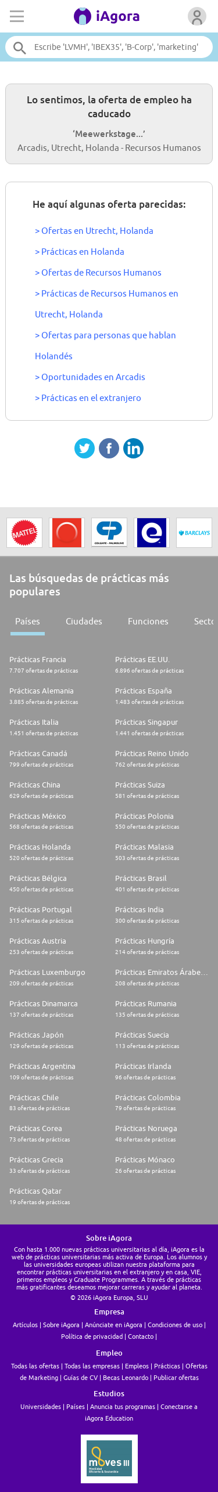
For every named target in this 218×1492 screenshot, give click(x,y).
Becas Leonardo (125, 1377)
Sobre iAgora (61, 1324)
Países (27, 621)
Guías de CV (80, 1377)
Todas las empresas (92, 1366)
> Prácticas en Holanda (79, 252)
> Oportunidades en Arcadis (90, 377)
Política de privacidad (92, 1336)
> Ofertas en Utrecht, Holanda (94, 231)
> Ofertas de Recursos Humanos (98, 272)
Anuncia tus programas (122, 1406)
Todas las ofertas (35, 1366)
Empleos (137, 1366)
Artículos (25, 1324)
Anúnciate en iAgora (113, 1324)
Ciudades (84, 621)
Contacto (140, 1336)
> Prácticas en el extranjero (88, 398)
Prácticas (167, 1366)
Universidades (40, 1406)
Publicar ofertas (176, 1377)
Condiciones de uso (175, 1324)
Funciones (148, 621)
